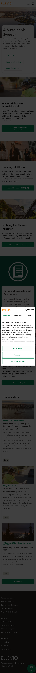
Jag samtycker (18, 348)
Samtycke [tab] (6, 315)
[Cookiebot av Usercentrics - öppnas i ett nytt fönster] (25, 310)
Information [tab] (18, 315)
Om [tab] (29, 315)
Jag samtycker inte (18, 361)
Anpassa (18, 355)
